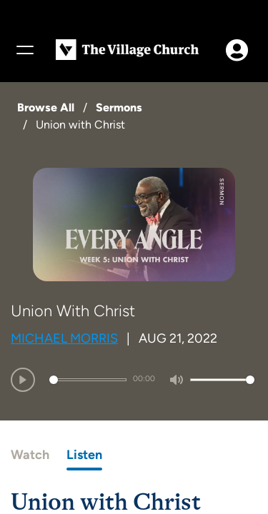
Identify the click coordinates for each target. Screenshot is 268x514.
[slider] (87, 379)
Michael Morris (64, 338)
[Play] (23, 380)
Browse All (45, 107)
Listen (84, 455)
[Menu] (24, 50)
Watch (30, 455)
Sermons (119, 107)
